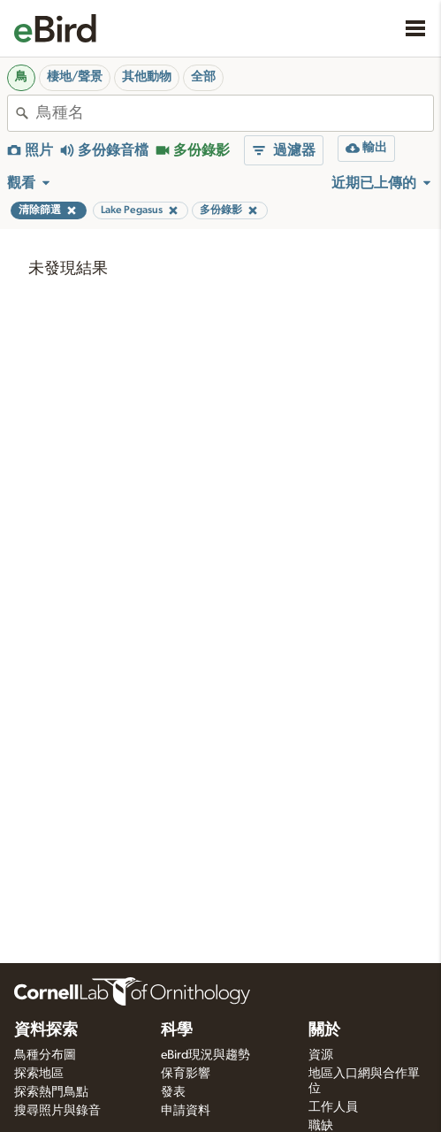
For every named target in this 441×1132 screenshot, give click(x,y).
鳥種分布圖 (45, 1055)
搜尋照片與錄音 (57, 1111)
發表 (173, 1092)
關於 (324, 1030)
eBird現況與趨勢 (205, 1055)
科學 (177, 1030)
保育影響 (185, 1073)
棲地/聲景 (75, 77)
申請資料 (185, 1111)
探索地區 (39, 1073)
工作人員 (333, 1107)
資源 (320, 1055)
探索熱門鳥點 (51, 1092)
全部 (203, 77)
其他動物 (146, 77)
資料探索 (46, 1030)
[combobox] (234, 113)
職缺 (320, 1126)
